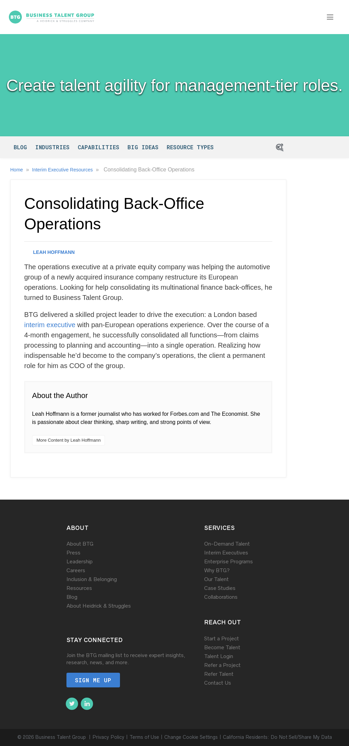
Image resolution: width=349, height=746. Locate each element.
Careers (75, 570)
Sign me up (93, 680)
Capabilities (98, 147)
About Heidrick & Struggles (98, 606)
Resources (79, 588)
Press (73, 552)
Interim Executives (226, 552)
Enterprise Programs (228, 561)
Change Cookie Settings (191, 737)
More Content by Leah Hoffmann (68, 440)
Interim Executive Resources (63, 169)
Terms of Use (144, 737)
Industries (52, 147)
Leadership (79, 561)
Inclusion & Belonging (91, 579)
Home (17, 169)
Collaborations (221, 597)
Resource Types (190, 147)
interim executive (49, 325)
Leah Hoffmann (54, 252)
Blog (20, 147)
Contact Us (217, 683)
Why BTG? (217, 570)
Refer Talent (218, 674)
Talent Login (218, 656)
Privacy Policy (108, 737)
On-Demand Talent (227, 544)
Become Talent (222, 647)
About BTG (79, 544)
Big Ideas (142, 147)
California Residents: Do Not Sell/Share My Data (277, 737)
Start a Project (221, 638)
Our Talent (216, 579)
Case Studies (220, 588)
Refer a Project (222, 665)
